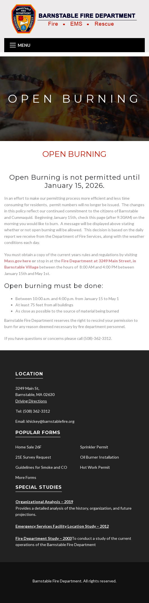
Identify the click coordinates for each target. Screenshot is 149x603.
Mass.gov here (17, 260)
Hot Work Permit (95, 467)
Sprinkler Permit (94, 446)
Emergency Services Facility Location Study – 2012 (62, 526)
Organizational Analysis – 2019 (44, 501)
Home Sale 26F (28, 446)
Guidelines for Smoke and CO (41, 467)
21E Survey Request (33, 457)
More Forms (25, 477)
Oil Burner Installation (99, 457)
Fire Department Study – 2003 (43, 538)
